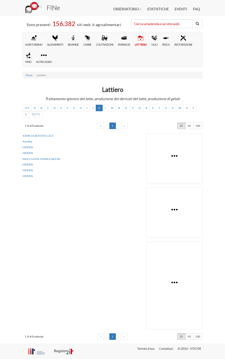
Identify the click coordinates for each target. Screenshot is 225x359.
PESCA (166, 40)
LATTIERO (141, 40)
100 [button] (198, 125)
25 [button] (181, 125)
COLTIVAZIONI (104, 40)
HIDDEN (28, 147)
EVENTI (180, 9)
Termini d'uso (146, 348)
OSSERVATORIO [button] (127, 9)
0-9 (27, 108)
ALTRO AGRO (44, 57)
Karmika (27, 141)
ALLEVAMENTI (55, 40)
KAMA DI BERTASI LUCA (38, 135)
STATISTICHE (158, 9)
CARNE (87, 40)
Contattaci (166, 348)
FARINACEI (124, 40)
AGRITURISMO (33, 40)
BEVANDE (73, 40)
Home (29, 75)
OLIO (154, 40)
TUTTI (35, 114)
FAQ (196, 9)
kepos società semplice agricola (41, 158)
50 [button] (189, 125)
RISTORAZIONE (183, 40)
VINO (28, 57)
